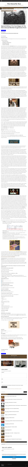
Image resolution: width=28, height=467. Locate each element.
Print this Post (3, 30)
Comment (2, 372)
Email (3, 450)
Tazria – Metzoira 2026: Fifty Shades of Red (20, 8)
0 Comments (8, 29)
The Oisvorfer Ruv (14, 4)
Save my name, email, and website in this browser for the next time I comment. (12, 385)
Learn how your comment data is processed (16, 388)
